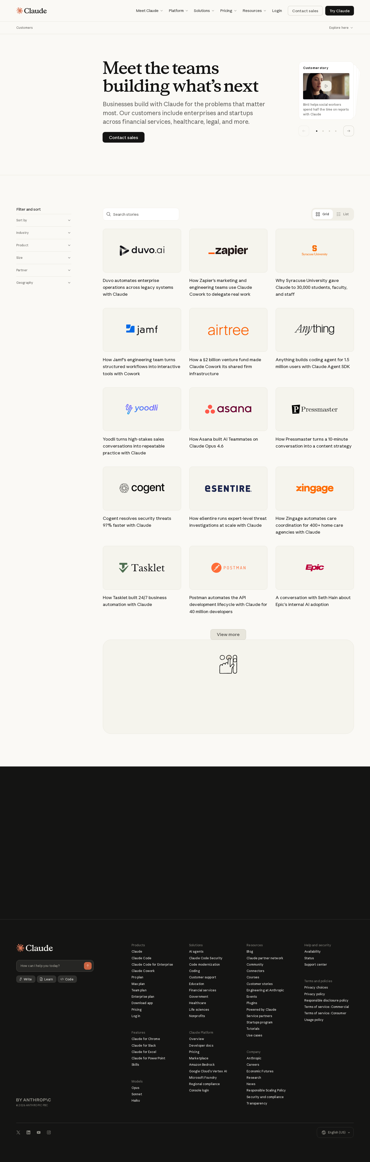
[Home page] (31, 10)
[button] (149, 11)
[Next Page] (228, 634)
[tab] (322, 214)
